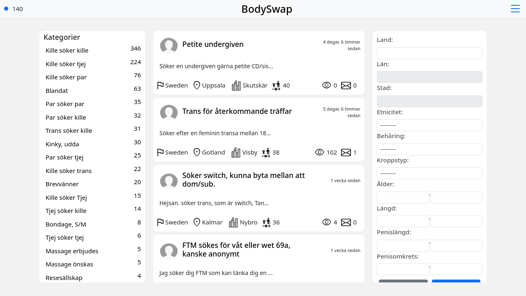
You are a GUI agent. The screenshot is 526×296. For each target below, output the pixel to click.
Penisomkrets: (398, 256)
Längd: (387, 208)
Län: (383, 64)
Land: (385, 39)
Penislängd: (394, 232)
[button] (516, 8)
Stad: (384, 87)
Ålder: (385, 184)
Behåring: (391, 136)
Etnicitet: (390, 112)
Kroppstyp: (393, 160)
